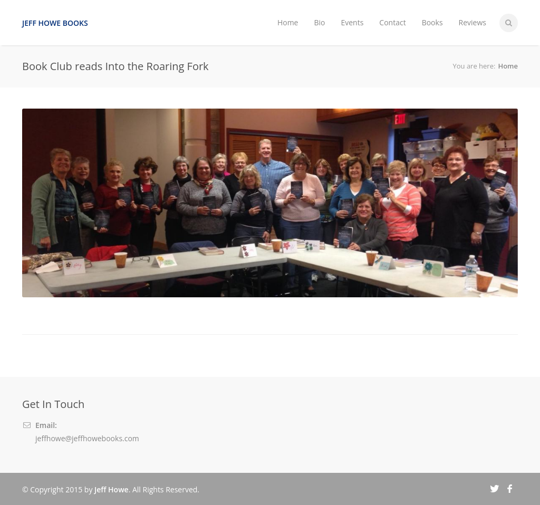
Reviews (472, 22)
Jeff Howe (111, 489)
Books (432, 22)
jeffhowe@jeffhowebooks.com (87, 438)
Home (287, 22)
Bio (319, 22)
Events (352, 22)
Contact (392, 22)
